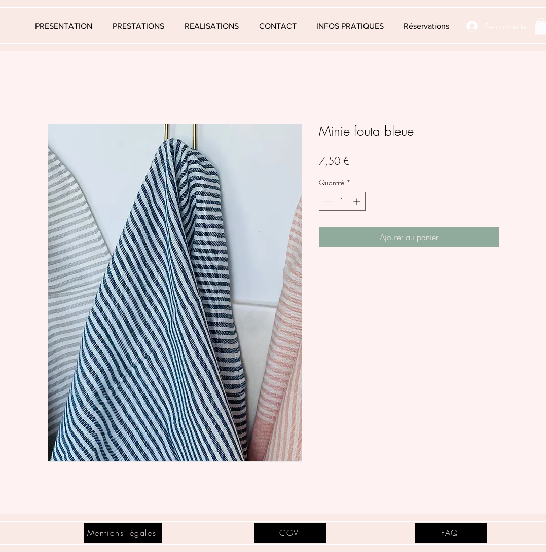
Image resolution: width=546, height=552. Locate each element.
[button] (350, 26)
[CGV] (290, 533)
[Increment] (357, 201)
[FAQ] (451, 533)
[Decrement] (326, 201)
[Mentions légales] (123, 533)
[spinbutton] (342, 201)
